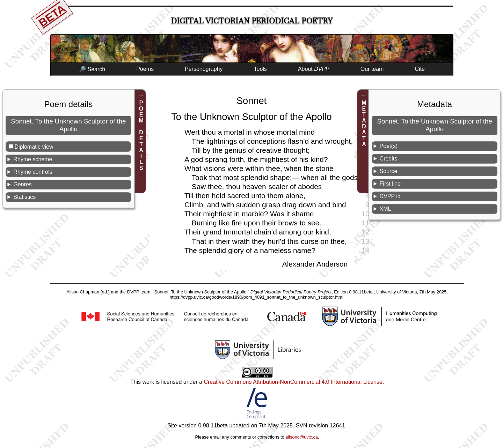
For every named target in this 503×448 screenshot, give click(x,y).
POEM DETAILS (141, 135)
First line (390, 184)
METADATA (364, 123)
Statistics (24, 197)
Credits (389, 159)
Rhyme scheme (32, 159)
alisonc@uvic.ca (301, 437)
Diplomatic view (33, 147)
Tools (260, 69)
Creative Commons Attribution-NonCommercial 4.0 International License (293, 382)
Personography (204, 69)
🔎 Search (92, 69)
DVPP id (390, 196)
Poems (145, 69)
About (313, 69)
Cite (419, 69)
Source (389, 171)
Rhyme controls (32, 172)
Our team (372, 69)
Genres (22, 184)
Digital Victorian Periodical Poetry (252, 20)
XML (385, 209)
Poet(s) (389, 146)
